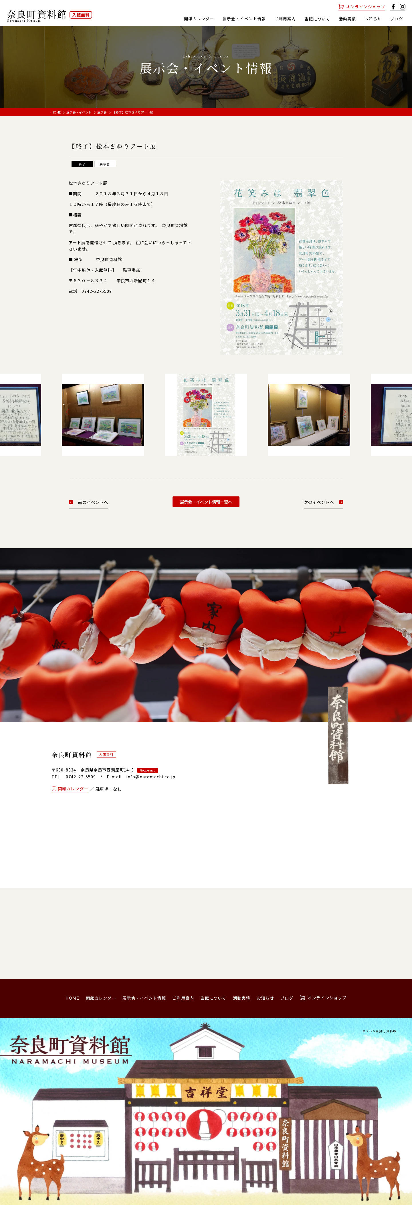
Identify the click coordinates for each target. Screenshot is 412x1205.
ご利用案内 (285, 19)
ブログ (396, 19)
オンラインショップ (365, 6)
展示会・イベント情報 (244, 19)
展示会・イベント (79, 112)
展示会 (102, 112)
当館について (214, 998)
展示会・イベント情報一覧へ (206, 502)
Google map (147, 770)
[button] (69, 412)
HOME (56, 112)
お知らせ (373, 19)
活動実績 (347, 19)
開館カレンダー (198, 19)
